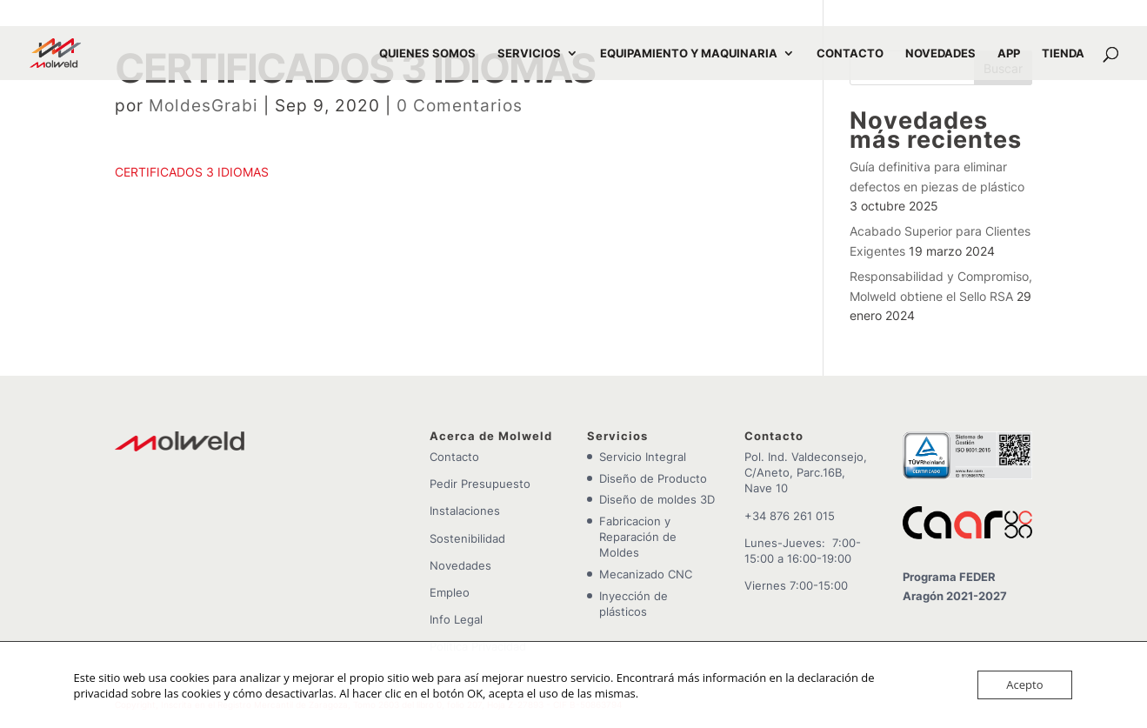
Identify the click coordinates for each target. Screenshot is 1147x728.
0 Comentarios (460, 106)
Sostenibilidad (467, 538)
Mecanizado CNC (645, 574)
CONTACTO (850, 53)
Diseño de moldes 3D (657, 499)
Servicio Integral (642, 457)
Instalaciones (465, 511)
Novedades (460, 565)
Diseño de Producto (653, 478)
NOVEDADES (940, 53)
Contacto (454, 457)
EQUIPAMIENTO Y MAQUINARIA (688, 53)
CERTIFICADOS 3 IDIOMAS (192, 171)
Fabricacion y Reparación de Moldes (638, 536)
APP (1008, 53)
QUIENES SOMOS (427, 53)
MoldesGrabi (203, 106)
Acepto (1024, 684)
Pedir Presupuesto (480, 484)
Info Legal (456, 619)
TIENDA (1063, 53)
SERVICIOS (529, 53)
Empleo (450, 592)
